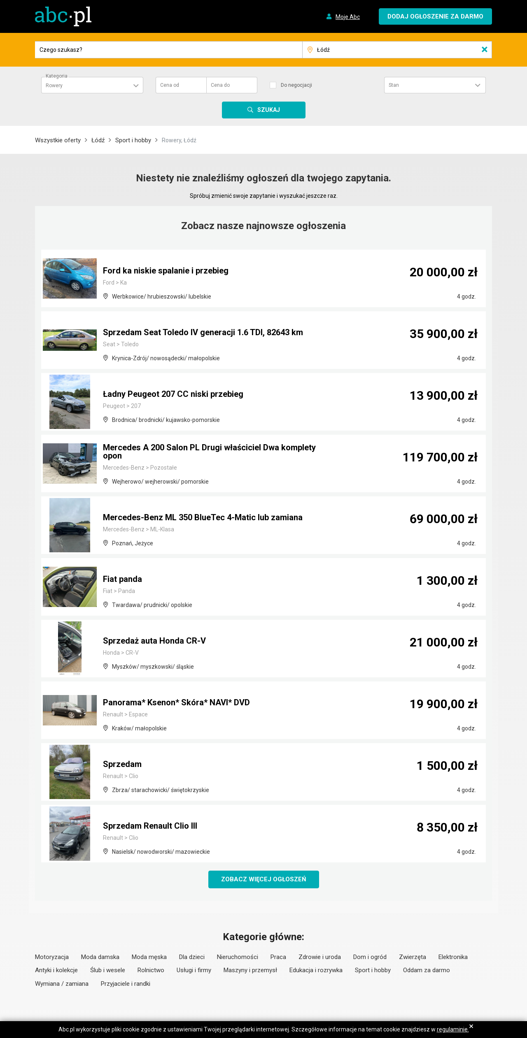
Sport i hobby (133, 140)
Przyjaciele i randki (125, 983)
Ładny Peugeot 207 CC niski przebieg (173, 394)
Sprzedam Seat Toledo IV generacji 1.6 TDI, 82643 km (203, 332)
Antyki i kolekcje (56, 970)
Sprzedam (122, 764)
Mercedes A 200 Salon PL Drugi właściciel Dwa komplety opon (209, 452)
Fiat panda (122, 579)
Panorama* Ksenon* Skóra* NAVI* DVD (176, 702)
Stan (394, 85)
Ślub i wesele (107, 970)
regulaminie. (453, 1029)
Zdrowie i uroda (319, 957)
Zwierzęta (412, 957)
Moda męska (149, 957)
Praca (278, 957)
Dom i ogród (370, 957)
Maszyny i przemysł (250, 970)
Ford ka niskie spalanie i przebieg (166, 271)
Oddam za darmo (426, 970)
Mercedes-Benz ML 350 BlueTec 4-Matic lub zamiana (203, 517)
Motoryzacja (52, 957)
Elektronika (453, 957)
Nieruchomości (237, 957)
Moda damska (100, 957)
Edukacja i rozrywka (316, 970)
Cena (169, 85)
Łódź (98, 140)
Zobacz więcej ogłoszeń (263, 879)
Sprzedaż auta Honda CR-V (154, 641)
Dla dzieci (192, 957)
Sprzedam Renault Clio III (150, 826)
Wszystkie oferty (58, 140)
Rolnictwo (151, 970)
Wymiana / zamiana (62, 983)
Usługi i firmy (194, 970)
